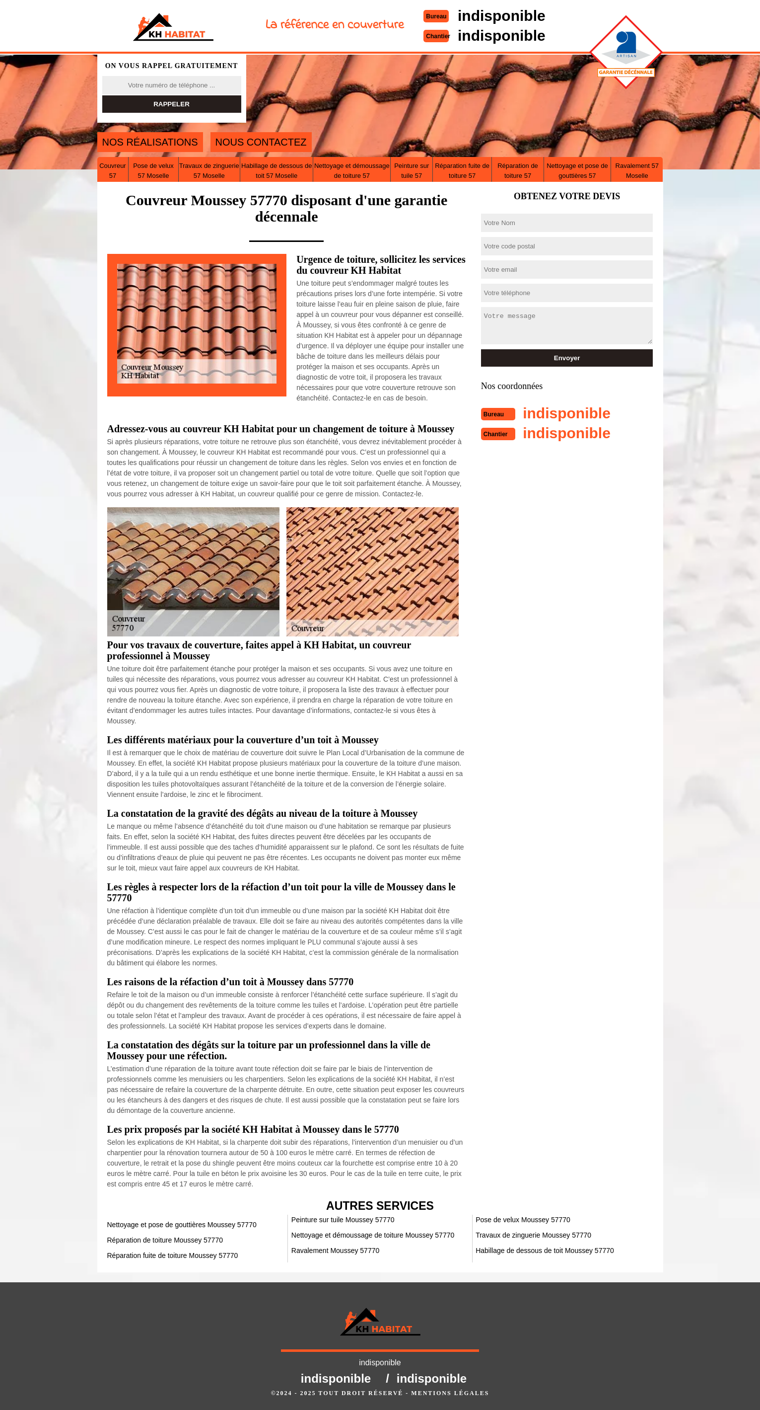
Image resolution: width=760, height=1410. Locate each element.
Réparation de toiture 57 (517, 170)
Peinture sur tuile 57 (411, 170)
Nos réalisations (150, 142)
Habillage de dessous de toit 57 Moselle (276, 170)
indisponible (502, 15)
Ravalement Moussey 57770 (335, 1250)
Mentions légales (450, 1393)
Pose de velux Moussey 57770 (523, 1220)
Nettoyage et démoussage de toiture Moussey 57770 (372, 1235)
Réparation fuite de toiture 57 (462, 170)
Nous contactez (261, 142)
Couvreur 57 (112, 170)
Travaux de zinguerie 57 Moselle (209, 170)
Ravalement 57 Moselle (637, 170)
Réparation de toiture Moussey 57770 (165, 1240)
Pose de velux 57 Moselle (153, 170)
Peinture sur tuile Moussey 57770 (343, 1220)
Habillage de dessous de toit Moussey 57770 (545, 1250)
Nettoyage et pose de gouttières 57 (577, 170)
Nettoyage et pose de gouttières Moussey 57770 (182, 1225)
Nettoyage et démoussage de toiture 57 (352, 170)
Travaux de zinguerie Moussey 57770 (533, 1235)
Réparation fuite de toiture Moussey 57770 (172, 1255)
